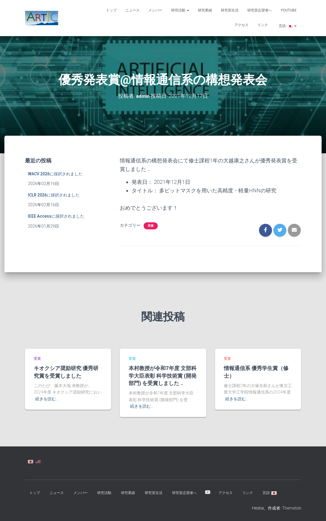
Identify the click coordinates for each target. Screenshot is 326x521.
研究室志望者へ (259, 10)
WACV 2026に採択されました (55, 173)
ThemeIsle (291, 507)
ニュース (132, 10)
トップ (111, 10)
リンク (262, 25)
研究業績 (205, 10)
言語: (287, 26)
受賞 (151, 225)
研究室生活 (229, 10)
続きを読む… (46, 398)
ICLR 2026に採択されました (54, 194)
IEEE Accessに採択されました (56, 216)
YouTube (289, 10)
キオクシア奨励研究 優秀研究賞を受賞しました (66, 371)
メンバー (155, 10)
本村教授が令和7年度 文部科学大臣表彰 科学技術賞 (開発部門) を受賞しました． (162, 375)
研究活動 (180, 10)
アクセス (241, 25)
